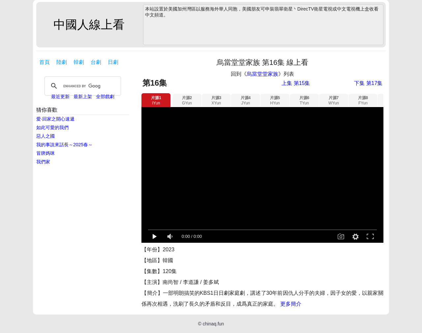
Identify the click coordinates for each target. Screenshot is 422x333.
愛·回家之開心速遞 (55, 119)
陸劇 (61, 62)
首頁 (44, 62)
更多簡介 (290, 304)
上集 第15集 (296, 83)
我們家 (43, 161)
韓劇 (79, 62)
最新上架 (83, 96)
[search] (81, 86)
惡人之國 (45, 136)
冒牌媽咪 (45, 153)
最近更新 (60, 96)
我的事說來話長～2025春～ (64, 144)
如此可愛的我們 (52, 127)
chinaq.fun (213, 323)
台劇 (96, 62)
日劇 (113, 62)
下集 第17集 (368, 83)
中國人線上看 (89, 24)
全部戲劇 (105, 96)
